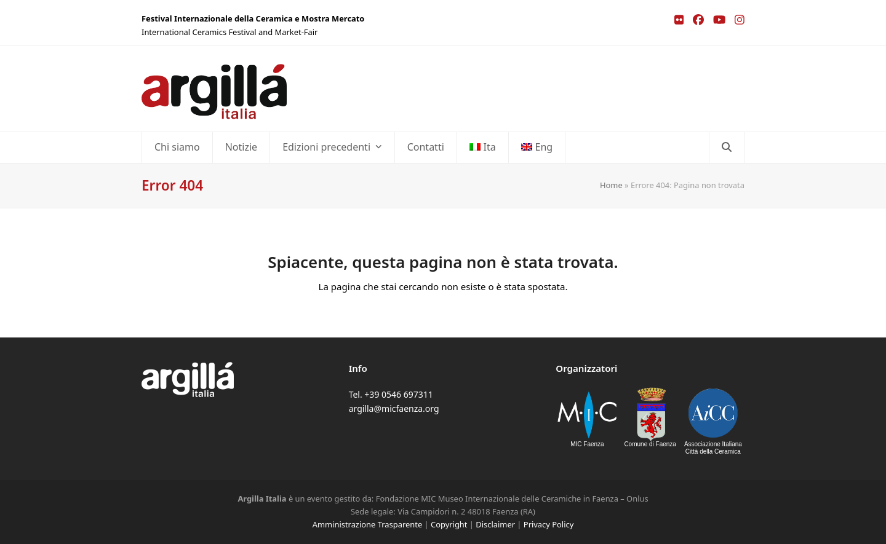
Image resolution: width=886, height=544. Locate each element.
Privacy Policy (548, 524)
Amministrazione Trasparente (367, 524)
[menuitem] (482, 147)
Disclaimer (495, 524)
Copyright (449, 524)
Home (611, 185)
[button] (726, 147)
